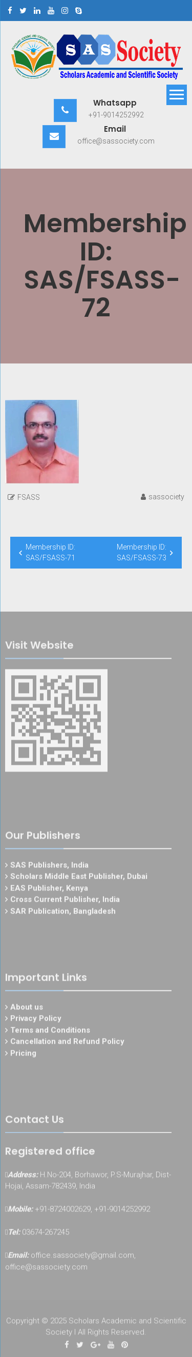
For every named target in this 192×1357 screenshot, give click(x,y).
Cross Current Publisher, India (65, 901)
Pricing (23, 1054)
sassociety (166, 497)
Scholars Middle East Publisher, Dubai (78, 878)
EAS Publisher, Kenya (49, 889)
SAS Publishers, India (49, 866)
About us (26, 1008)
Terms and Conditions (50, 1031)
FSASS (28, 497)
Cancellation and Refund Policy (67, 1043)
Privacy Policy (35, 1020)
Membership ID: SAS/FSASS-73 (141, 552)
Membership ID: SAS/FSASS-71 (50, 552)
